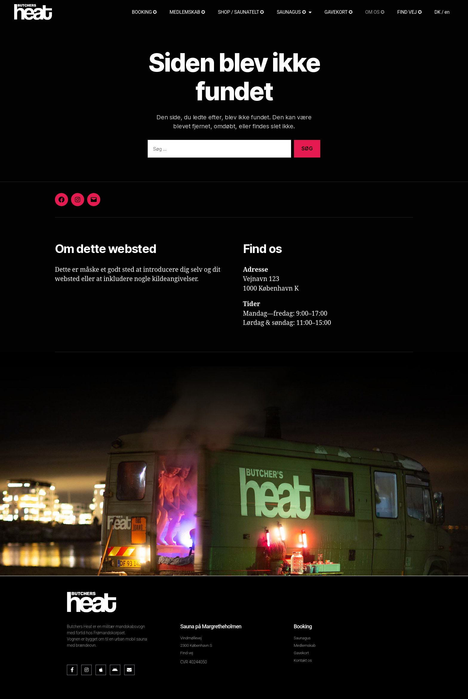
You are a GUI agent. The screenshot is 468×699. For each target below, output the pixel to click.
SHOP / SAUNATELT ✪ (241, 12)
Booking (303, 626)
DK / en (442, 12)
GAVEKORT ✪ (338, 12)
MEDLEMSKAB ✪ (187, 12)
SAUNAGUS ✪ (294, 12)
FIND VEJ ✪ (409, 12)
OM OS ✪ (374, 12)
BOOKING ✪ (144, 12)
